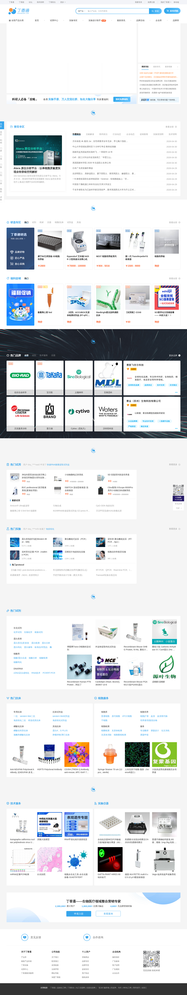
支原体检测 (117, 730)
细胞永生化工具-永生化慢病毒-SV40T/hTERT (76, 875)
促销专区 (85, 969)
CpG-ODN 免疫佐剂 (105, 505)
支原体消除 (106, 735)
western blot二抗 (27, 716)
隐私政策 (85, 977)
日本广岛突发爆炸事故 (82, 168)
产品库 (23, 957)
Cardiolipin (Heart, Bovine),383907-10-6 (107, 683)
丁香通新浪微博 (27, 973)
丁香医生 (52, 2)
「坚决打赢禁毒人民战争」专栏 (110, 988)
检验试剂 (39, 632)
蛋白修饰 (28, 647)
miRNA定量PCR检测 (19, 874)
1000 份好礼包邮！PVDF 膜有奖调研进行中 (157, 73)
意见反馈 (178, 504)
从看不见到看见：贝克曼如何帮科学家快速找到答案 (159, 77)
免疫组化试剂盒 (60, 720)
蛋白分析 (46, 643)
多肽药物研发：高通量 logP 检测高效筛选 (156, 93)
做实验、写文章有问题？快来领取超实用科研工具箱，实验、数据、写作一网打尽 (164, 100)
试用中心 (54, 20)
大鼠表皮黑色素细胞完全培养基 (164, 770)
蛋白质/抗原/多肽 (21, 643)
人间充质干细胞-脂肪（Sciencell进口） (137, 770)
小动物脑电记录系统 (74, 474)
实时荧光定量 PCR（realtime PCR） (34, 553)
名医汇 (144, 988)
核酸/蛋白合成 (20, 658)
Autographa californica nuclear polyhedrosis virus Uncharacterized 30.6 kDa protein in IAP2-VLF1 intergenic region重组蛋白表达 (22, 841)
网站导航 (55, 973)
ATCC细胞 (127, 716)
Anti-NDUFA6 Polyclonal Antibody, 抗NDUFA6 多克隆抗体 (22, 771)
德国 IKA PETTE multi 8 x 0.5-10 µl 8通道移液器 (136, 875)
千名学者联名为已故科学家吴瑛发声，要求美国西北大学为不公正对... (104, 189)
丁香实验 (24, 965)
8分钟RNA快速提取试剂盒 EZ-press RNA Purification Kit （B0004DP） (71, 511)
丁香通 (11, 2)
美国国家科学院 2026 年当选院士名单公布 (91, 163)
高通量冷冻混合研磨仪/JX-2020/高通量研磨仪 (137, 840)
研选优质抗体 (34, 720)
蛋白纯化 (18, 647)
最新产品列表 (26, 961)
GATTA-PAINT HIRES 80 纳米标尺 (109, 875)
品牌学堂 (85, 965)
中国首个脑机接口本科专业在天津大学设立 (91, 184)
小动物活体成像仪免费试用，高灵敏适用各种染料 (159, 85)
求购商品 (85, 957)
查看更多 (174, 464)
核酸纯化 (18, 662)
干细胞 (104, 720)
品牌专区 (85, 961)
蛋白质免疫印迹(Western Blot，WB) (34, 540)
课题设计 (155, 730)
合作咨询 (98, 937)
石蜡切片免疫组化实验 (75, 552)
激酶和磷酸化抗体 (22, 735)
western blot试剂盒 (61, 716)
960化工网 (127, 988)
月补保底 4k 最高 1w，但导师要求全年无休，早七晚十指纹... (100, 141)
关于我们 (55, 957)
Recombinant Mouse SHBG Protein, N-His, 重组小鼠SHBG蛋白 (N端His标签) (136, 648)
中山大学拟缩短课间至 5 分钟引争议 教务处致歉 (94, 146)
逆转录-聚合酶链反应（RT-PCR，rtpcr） (120, 540)
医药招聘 (40, 2)
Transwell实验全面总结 (106, 575)
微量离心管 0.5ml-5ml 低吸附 (23, 511)
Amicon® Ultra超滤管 (19, 505)
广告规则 (115, 969)
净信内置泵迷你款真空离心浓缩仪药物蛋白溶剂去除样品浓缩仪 (34, 476)
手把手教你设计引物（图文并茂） (68, 575)
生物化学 (28, 632)
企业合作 (115, 973)
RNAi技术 (36, 673)
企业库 (159, 20)
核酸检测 (43, 658)
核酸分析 (33, 658)
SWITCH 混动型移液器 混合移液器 (76, 489)
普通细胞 (105, 716)
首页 (37, 20)
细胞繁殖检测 (120, 735)
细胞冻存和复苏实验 (117, 552)
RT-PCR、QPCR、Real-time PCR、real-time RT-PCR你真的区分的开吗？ (114, 570)
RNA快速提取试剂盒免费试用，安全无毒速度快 (158, 81)
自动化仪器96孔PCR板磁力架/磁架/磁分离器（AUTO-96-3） (109, 841)
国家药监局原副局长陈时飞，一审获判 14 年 (92, 152)
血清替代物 (162, 716)
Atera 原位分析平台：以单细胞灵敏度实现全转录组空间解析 (37, 170)
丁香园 (21, 2)
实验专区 (73, 20)
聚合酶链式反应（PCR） (76, 539)
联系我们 (55, 961)
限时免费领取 (122, 99)
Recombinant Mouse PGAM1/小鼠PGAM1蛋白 (135, 683)
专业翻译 (144, 730)
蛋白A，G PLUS (60, 730)
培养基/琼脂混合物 (148, 720)
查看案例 (108, 913)
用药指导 (137, 988)
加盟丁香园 (56, 977)
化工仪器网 (81, 988)
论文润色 (165, 730)
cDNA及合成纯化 (21, 673)
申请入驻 (78, 913)
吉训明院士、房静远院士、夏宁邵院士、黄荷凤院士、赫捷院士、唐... (104, 173)
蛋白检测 (35, 643)
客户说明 (115, 965)
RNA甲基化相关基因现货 (75, 839)
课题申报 (144, 735)
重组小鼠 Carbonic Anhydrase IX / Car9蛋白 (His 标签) (164, 648)
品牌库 (176, 20)
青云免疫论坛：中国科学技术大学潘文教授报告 (158, 89)
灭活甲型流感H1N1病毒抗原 (109, 511)
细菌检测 (105, 730)
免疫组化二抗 (20, 720)
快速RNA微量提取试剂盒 (58, 464)
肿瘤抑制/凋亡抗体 (61, 735)
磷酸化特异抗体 (21, 730)
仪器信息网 (91, 988)
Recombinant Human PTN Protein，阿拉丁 (79, 683)
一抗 (16, 716)
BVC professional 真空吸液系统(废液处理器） (34, 489)
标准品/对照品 (41, 647)
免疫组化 (50, 529)
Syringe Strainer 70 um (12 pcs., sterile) (110, 770)
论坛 (30, 2)
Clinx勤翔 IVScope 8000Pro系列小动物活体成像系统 (120, 489)
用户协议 (85, 973)
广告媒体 (115, 961)
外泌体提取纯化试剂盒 (105, 647)
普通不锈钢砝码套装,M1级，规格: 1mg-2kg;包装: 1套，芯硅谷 (164, 841)
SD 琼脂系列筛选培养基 (118, 474)
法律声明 (55, 969)
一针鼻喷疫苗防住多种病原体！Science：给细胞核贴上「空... (100, 179)
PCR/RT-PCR (49, 673)
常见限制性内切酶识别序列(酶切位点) (70, 570)
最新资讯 (121, 20)
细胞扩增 (144, 716)
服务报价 (115, 957)
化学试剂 (18, 632)
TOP (178, 508)
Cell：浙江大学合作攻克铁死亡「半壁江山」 (92, 157)
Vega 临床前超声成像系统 (164, 874)
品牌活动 (140, 20)
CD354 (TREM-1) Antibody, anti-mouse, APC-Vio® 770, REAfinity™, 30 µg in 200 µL (76, 771)
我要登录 (138, 2)
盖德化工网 (62, 988)
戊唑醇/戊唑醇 (158, 682)
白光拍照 (41, 874)
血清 (153, 716)
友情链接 (55, 965)
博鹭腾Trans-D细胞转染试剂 (79, 648)
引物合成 (57, 505)
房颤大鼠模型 (43, 839)
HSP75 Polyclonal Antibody (49, 769)
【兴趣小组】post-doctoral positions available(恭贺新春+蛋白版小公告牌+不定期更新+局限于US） (28, 570)
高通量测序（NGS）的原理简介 (24, 575)
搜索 (155, 11)
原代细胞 (116, 716)
